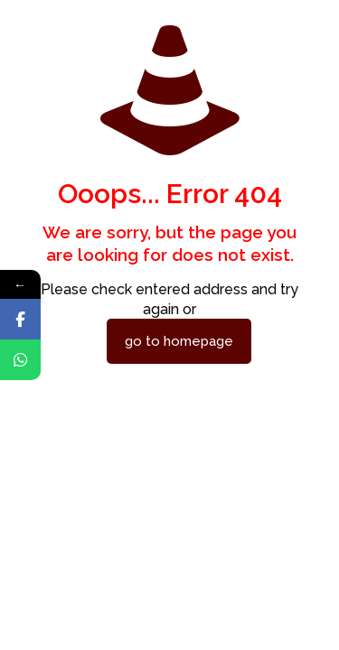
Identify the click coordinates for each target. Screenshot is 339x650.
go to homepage (179, 341)
